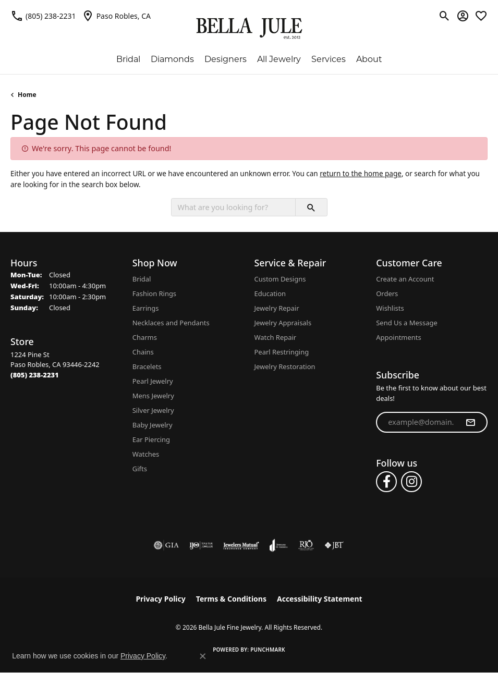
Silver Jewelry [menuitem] (153, 410)
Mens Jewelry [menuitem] (153, 395)
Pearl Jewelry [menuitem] (152, 381)
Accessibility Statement (319, 599)
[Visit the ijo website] (201, 545)
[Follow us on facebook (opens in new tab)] (386, 481)
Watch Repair (275, 337)
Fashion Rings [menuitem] (154, 293)
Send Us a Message (406, 322)
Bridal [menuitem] (141, 279)
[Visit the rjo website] (306, 545)
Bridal (128, 59)
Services (328, 59)
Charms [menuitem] (144, 337)
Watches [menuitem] (145, 454)
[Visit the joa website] (279, 545)
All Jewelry (279, 59)
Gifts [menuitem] (139, 468)
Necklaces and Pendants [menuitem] (171, 322)
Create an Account (405, 279)
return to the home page (361, 173)
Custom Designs (280, 279)
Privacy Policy (160, 599)
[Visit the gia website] (166, 545)
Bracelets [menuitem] (147, 366)
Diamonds (172, 59)
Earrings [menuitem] (145, 308)
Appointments (398, 337)
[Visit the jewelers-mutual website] (241, 545)
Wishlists (390, 308)
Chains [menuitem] (143, 352)
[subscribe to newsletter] (470, 422)
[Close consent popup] (203, 656)
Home (27, 94)
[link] (43, 15)
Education (270, 293)
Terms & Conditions (231, 599)
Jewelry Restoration (284, 366)
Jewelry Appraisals (283, 322)
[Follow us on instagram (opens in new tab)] (411, 481)
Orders (387, 293)
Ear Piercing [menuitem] (151, 439)
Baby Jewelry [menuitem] (152, 425)
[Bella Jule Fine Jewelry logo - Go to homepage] (249, 28)
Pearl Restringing (281, 352)
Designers (225, 59)
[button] (444, 15)
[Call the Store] (34, 375)
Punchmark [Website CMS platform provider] (267, 649)
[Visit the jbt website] (334, 545)
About (369, 59)
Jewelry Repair (276, 308)
